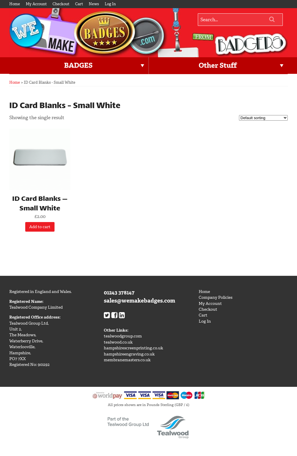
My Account (36, 3)
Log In (110, 3)
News (94, 3)
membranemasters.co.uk (127, 360)
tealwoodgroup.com (123, 336)
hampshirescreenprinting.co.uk (133, 348)
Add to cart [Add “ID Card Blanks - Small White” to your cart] (39, 227)
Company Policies (215, 297)
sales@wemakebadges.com (139, 300)
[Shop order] (263, 118)
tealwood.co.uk (118, 342)
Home (14, 3)
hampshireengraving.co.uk (129, 354)
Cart (79, 3)
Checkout (60, 3)
